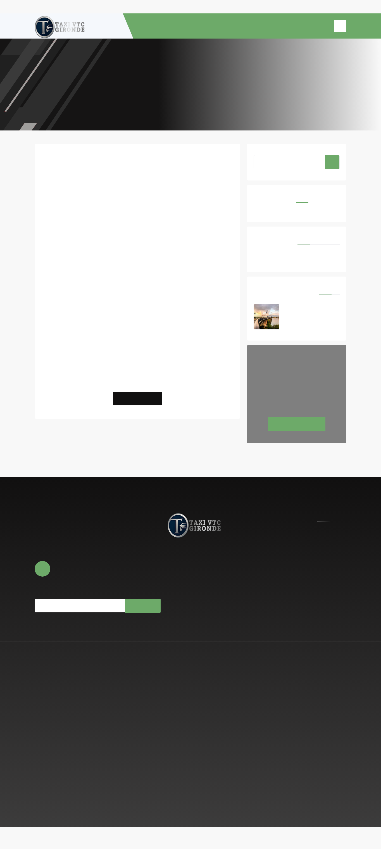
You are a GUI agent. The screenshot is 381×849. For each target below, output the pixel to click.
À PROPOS (182, 25)
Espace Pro (336, 838)
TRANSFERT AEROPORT (252, 25)
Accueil (190, 87)
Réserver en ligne (182, 583)
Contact (175, 600)
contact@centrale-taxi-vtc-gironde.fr (249, 578)
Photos (174, 592)
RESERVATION (211, 25)
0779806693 (232, 591)
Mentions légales (307, 838)
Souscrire (142, 622)
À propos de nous (183, 575)
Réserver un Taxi (137, 411)
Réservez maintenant (296, 440)
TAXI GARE (291, 25)
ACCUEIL (157, 25)
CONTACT (317, 25)
